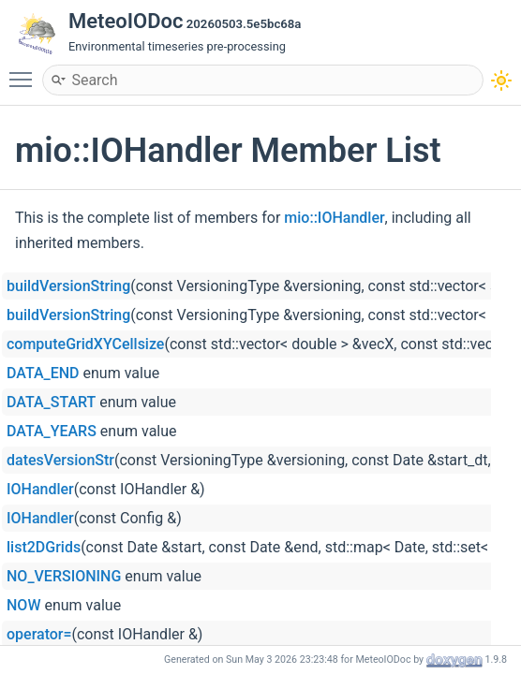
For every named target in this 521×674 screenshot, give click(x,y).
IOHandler (40, 489)
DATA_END (43, 373)
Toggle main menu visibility (25, 71)
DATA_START (51, 402)
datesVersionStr (60, 460)
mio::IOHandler (334, 218)
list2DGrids (44, 547)
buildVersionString (68, 286)
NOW (23, 605)
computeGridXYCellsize (85, 344)
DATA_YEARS (52, 431)
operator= (39, 634)
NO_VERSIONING (64, 576)
